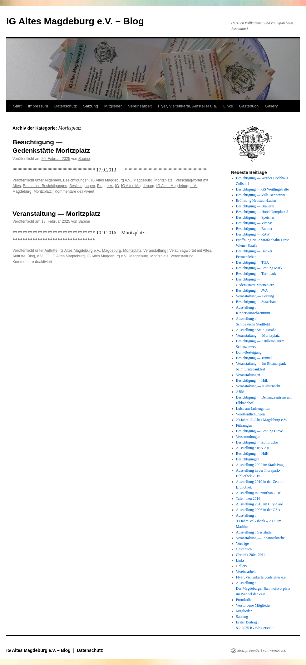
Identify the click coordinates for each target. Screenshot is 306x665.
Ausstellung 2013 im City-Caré (259, 504)
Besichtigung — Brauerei (255, 206)
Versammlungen (248, 436)
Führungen (244, 425)
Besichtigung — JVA (252, 290)
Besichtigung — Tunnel (254, 358)
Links (228, 106)
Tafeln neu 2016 (248, 498)
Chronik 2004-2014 (250, 555)
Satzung (90, 106)
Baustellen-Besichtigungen (45, 186)
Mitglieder (113, 106)
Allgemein (53, 180)
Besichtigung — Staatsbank (257, 302)
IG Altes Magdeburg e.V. (111, 180)
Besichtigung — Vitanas (254, 223)
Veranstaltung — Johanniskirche (260, 538)
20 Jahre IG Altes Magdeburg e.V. (261, 420)
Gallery (271, 106)
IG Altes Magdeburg (137, 186)
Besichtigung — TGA (252, 262)
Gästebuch (249, 106)
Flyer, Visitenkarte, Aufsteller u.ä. (187, 106)
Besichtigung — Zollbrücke (257, 442)
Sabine (84, 158)
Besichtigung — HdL (252, 380)
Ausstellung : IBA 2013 (254, 448)
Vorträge (242, 543)
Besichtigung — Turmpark (256, 273)
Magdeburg (142, 180)
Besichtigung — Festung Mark (259, 268)
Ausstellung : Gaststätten (255, 532)
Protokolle (244, 600)
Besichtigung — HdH (252, 453)
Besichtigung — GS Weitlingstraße (262, 189)
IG (117, 186)
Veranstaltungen (248, 375)
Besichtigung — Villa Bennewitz (261, 195)
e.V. (110, 186)
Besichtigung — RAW (253, 234)
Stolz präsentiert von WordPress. (261, 650)
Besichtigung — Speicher (255, 217)
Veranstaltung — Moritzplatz (56, 213)
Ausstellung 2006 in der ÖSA (258, 510)
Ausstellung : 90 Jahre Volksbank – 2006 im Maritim (258, 521)
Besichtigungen (76, 180)
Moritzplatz (163, 180)
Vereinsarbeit (140, 106)
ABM (240, 392)
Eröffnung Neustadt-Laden (256, 200)
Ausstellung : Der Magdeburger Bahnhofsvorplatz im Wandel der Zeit (263, 588)
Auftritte (51, 250)
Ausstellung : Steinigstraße (256, 330)
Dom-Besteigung (249, 352)
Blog (101, 186)
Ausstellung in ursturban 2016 (258, 493)
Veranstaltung (154, 250)
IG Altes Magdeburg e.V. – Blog (75, 21)
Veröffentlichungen (250, 414)
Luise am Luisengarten (253, 408)
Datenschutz (65, 106)
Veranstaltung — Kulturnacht (258, 386)
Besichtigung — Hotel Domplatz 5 (262, 212)
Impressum (38, 106)
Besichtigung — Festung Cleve (259, 431)
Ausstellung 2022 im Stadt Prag (260, 465)
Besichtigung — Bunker (254, 228)
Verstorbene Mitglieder (253, 605)
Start (17, 106)
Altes (16, 186)
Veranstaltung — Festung (255, 296)
